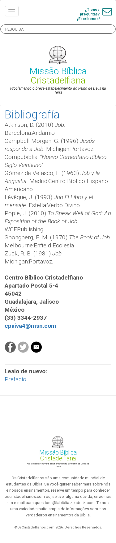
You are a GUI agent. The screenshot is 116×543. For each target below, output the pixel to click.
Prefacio (15, 379)
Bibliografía (32, 114)
